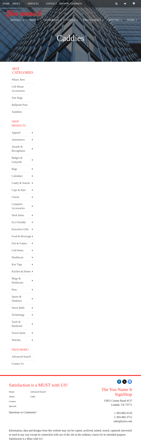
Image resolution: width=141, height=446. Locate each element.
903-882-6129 (124, 413)
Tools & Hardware (17, 323)
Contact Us (18, 363)
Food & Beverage (21, 236)
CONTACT (51, 3)
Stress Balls (18, 307)
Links (32, 396)
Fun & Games (19, 243)
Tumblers (17, 111)
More (132, 22)
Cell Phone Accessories (18, 88)
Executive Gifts (20, 229)
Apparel (17, 22)
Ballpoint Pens (20, 104)
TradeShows (93, 22)
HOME (6, 3)
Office (72, 22)
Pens (14, 289)
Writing (115, 22)
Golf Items (17, 250)
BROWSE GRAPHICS (70, 3)
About (12, 396)
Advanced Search (21, 356)
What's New (18, 79)
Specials (12, 406)
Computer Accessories (18, 206)
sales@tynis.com (123, 421)
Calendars (17, 175)
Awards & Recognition (18, 148)
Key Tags (17, 264)
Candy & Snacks (21, 183)
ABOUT (16, 3)
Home (11, 391)
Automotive (18, 139)
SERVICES (33, 3)
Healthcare (17, 257)
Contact (12, 401)
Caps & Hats (19, 190)
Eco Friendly (19, 222)
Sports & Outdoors (17, 298)
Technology (18, 314)
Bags (34, 22)
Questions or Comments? (23, 412)
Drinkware (53, 22)
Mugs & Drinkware (17, 280)
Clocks (15, 197)
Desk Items (18, 215)
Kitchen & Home (21, 271)
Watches (16, 340)
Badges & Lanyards (17, 159)
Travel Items (18, 333)
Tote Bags (17, 97)
